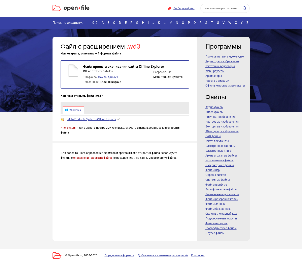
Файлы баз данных (218, 208)
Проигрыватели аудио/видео (224, 56)
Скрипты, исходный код (221, 213)
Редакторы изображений (222, 61)
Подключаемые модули (221, 218)
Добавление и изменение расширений (163, 255)
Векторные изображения (222, 126)
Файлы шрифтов (216, 184)
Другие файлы (215, 233)
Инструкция (68, 127)
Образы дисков (215, 174)
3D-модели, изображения (222, 131)
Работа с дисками (217, 80)
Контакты (198, 255)
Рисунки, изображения (220, 116)
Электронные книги (218, 150)
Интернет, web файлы (219, 165)
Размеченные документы (222, 194)
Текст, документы (217, 141)
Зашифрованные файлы (221, 189)
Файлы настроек (216, 223)
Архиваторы (213, 75)
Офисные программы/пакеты (225, 85)
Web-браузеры (215, 71)
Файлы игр (212, 170)
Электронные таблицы (220, 145)
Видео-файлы (214, 112)
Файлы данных (108, 77)
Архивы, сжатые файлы (221, 155)
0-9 (95, 23)
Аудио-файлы (214, 107)
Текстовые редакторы (220, 66)
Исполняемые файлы (219, 160)
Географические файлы (221, 228)
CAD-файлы (213, 136)
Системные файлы (217, 179)
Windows (73, 110)
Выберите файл (183, 8)
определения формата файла (92, 158)
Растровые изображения (222, 121)
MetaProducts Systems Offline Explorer (91, 119)
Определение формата (119, 255)
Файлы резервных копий (221, 199)
